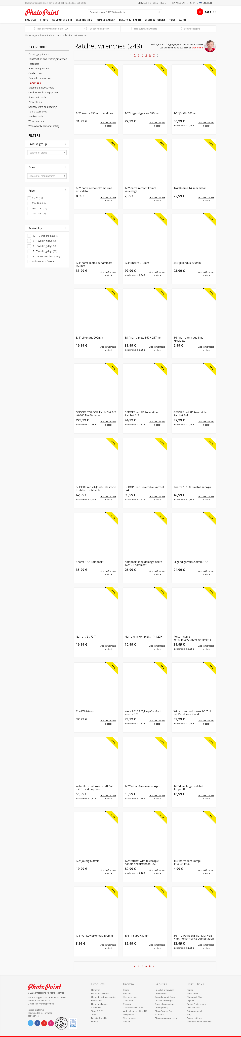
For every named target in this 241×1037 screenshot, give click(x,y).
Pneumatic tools (37, 97)
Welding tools (35, 116)
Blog (163, 2)
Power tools (46, 35)
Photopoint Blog (194, 997)
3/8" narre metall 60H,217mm (143, 337)
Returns (127, 1004)
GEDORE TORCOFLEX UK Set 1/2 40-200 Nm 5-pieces (96, 414)
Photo (44, 19)
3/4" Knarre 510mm (137, 263)
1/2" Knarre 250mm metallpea (94, 113)
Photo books (161, 993)
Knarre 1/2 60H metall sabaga (192, 487)
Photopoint (44, 12)
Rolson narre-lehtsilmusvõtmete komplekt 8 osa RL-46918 (193, 638)
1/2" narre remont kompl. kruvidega (140, 190)
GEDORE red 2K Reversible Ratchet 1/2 (141, 414)
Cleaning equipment (39, 54)
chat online (197, 47)
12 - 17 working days (45, 235)
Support (127, 993)
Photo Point (47, 986)
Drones (94, 1021)
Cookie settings (194, 1018)
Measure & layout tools (41, 87)
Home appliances (99, 1004)
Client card (128, 1000)
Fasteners (33, 63)
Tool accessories (37, 111)
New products (129, 1018)
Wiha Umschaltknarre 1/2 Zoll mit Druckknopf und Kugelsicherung (192, 713)
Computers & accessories (103, 997)
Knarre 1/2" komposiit (89, 562)
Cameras (30, 19)
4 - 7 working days (44, 246)
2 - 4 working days (44, 240)
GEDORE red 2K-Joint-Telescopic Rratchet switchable (96, 489)
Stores (154, 2)
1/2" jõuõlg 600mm (185, 113)
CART (208, 12)
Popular (127, 1021)
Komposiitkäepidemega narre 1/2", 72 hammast (143, 563)
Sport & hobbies (155, 19)
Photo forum (192, 993)
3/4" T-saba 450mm (137, 935)
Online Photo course (196, 1004)
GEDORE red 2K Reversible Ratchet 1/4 (190, 414)
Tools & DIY (97, 1011)
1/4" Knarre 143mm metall (190, 188)
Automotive (96, 1007)
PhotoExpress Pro (163, 1011)
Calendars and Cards (165, 997)
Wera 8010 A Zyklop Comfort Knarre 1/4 (143, 713)
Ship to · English (202, 2)
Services (142, 2)
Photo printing (161, 1007)
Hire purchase (130, 997)
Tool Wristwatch (86, 711)
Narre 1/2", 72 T (86, 636)
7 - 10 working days (46, 256)
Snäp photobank (195, 1011)
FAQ (189, 1014)
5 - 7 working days (44, 251)
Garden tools (35, 73)
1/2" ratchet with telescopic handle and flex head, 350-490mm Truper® (141, 862)
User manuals (193, 1007)
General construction (39, 78)
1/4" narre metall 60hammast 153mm (94, 264)
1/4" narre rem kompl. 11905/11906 (187, 862)
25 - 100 (39, 203)
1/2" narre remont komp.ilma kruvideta (94, 190)
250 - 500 (39, 213)
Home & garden (105, 19)
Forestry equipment (39, 68)
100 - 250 (39, 208)
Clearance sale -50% (133, 1007)
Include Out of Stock (43, 261)
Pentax (190, 990)
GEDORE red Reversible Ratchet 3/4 (144, 489)
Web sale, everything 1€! (135, 1011)
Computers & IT (62, 19)
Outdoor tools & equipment (43, 92)
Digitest (190, 1000)
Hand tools (61, 35)
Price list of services (164, 990)
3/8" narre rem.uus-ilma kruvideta (188, 339)
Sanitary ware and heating (42, 106)
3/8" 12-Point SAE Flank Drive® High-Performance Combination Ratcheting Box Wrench (194, 937)
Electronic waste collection (199, 1021)
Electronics (84, 19)
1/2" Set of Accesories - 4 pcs (142, 786)
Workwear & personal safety (43, 126)
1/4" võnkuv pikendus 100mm (94, 935)
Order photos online (164, 1004)
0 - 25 (38, 198)
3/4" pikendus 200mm (187, 263)
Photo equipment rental (166, 1018)
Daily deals (128, 1014)
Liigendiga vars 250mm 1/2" (191, 562)
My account (180, 2)
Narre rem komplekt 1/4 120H (143, 636)
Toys (172, 19)
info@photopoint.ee (44, 1003)
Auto (182, 19)
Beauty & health (130, 19)
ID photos (159, 1014)
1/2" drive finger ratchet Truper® (188, 788)
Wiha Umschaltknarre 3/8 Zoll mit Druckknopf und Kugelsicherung (94, 788)
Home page (31, 35)
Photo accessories (100, 993)
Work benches (36, 121)
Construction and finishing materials (47, 59)
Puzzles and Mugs (164, 1000)
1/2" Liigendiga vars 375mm (142, 113)
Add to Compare (108, 122)
